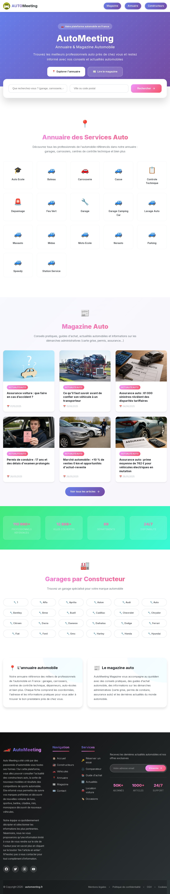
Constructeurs (156, 5)
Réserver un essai (90, 760)
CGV (149, 887)
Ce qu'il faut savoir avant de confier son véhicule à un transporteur (82, 396)
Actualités (89, 782)
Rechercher (146, 88)
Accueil (59, 758)
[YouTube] (33, 869)
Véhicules (60, 772)
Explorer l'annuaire (66, 72)
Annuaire (133, 5)
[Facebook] (6, 869)
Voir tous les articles (85, 491)
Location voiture (88, 790)
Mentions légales (97, 887)
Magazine (112, 5)
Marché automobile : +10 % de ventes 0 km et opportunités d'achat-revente (83, 463)
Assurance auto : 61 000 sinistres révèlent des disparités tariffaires (136, 396)
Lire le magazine (105, 72)
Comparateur (91, 769)
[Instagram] (24, 869)
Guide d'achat (91, 775)
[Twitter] (15, 869)
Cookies (162, 887)
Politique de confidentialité (127, 887)
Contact (59, 791)
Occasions (89, 799)
